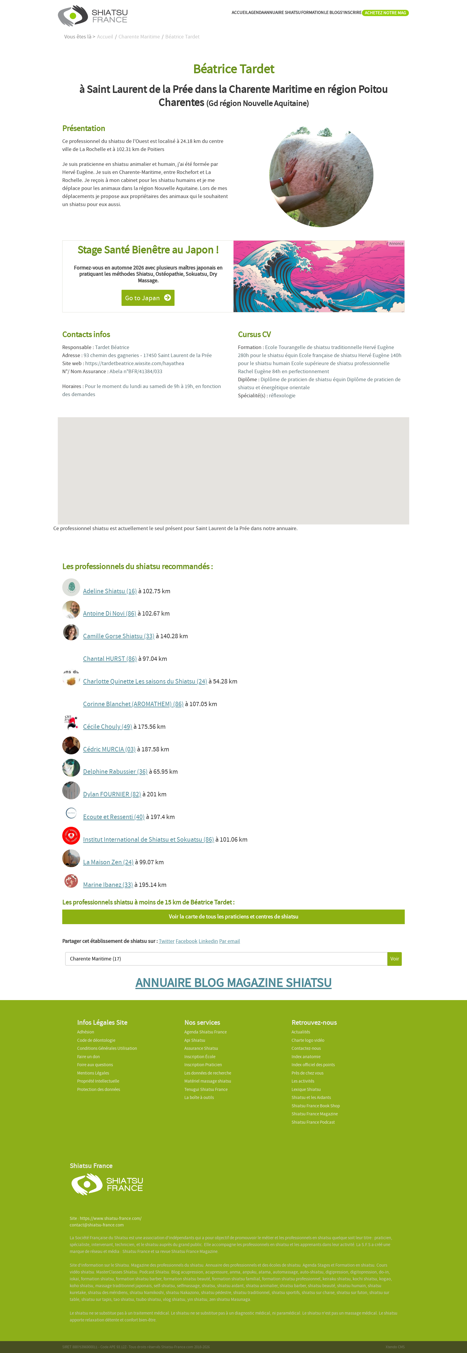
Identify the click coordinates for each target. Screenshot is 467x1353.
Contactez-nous (306, 1048)
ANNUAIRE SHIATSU (237, 15)
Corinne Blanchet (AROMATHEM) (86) (133, 704)
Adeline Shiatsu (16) (110, 591)
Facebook (186, 941)
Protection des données (98, 1089)
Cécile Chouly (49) (107, 727)
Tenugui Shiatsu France (206, 1089)
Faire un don (88, 1057)
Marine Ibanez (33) (108, 885)
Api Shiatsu (194, 1040)
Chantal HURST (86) (110, 659)
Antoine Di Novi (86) (109, 613)
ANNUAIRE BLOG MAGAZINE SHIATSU (234, 983)
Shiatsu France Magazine (315, 1114)
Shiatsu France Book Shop (316, 1106)
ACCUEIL (178, 15)
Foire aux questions (95, 1065)
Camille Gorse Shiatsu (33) (119, 636)
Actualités (301, 1032)
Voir (394, 958)
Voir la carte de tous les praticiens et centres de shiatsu (233, 916)
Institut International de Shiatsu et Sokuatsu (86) (148, 839)
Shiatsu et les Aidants (311, 1097)
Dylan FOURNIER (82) (112, 794)
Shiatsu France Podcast (313, 1122)
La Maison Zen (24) (108, 862)
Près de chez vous (307, 1073)
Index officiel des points (313, 1065)
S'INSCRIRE (332, 15)
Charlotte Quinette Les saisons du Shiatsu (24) (145, 681)
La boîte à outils (199, 1097)
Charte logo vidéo (308, 1040)
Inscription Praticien (203, 1065)
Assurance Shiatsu (201, 1048)
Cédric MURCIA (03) (109, 749)
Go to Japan (148, 297)
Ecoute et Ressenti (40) (114, 817)
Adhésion (85, 1032)
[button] (233, 465)
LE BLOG (305, 15)
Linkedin (208, 941)
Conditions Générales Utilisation (107, 1048)
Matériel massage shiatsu (207, 1081)
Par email (229, 941)
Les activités (303, 1081)
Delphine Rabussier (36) (115, 771)
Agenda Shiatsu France (205, 1032)
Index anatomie (306, 1057)
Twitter (167, 941)
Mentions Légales (93, 1073)
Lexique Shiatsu (306, 1089)
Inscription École (199, 1057)
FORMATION (278, 15)
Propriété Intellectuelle (98, 1081)
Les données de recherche (208, 1073)
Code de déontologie (96, 1040)
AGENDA (201, 15)
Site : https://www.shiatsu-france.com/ (105, 1218)
